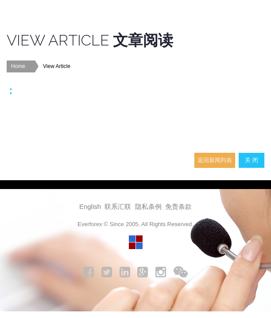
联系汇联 (118, 206)
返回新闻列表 (214, 160)
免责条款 (178, 206)
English (90, 206)
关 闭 (251, 160)
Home (18, 66)
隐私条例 (148, 206)
